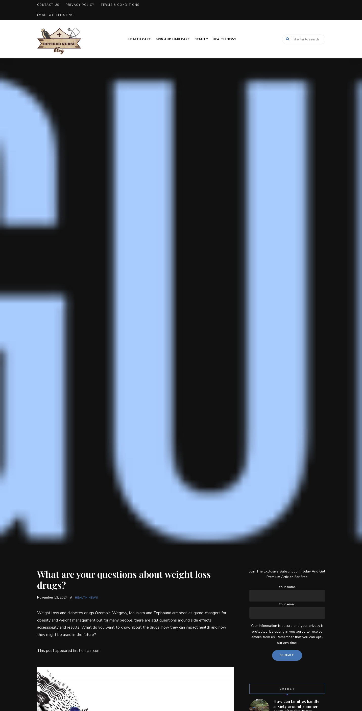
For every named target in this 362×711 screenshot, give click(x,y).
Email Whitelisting (55, 15)
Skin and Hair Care (172, 39)
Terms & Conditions (120, 5)
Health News (224, 39)
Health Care (139, 39)
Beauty (201, 39)
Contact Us (48, 5)
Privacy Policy (80, 5)
